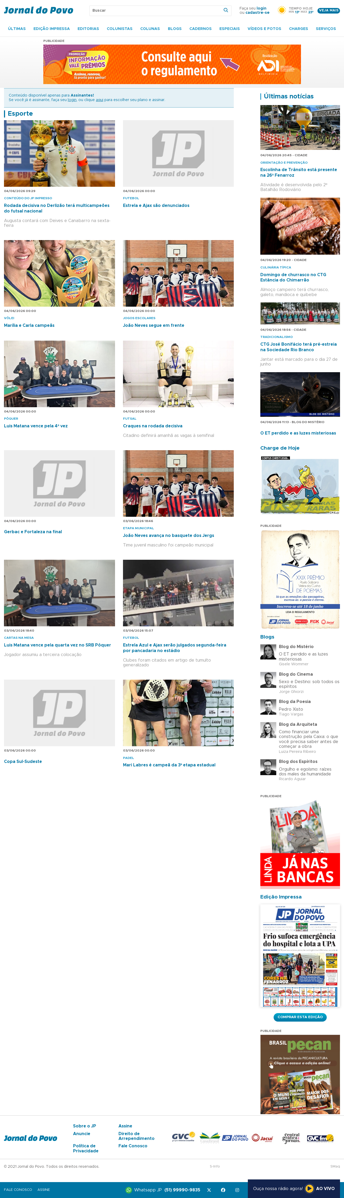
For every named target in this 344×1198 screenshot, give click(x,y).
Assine (125, 1126)
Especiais (229, 29)
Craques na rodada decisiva (152, 426)
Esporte (20, 114)
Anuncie (81, 1134)
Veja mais (328, 10)
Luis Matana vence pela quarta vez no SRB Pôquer (57, 645)
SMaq (335, 1166)
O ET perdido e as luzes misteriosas (298, 433)
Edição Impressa (51, 29)
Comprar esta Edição (300, 1017)
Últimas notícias (289, 96)
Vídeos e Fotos (264, 29)
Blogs (175, 29)
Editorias (88, 29)
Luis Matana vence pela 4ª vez (36, 426)
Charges (298, 29)
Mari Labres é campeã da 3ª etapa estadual (169, 765)
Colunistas (120, 29)
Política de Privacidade (86, 1148)
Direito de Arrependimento (136, 1136)
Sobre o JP (84, 1126)
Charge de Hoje (280, 448)
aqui (99, 100)
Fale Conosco (132, 1146)
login (261, 8)
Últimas (17, 29)
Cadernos (200, 29)
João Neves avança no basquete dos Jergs (168, 535)
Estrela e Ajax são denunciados (156, 205)
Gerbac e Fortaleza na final (33, 532)
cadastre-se (257, 13)
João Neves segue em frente (153, 325)
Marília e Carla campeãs (29, 325)
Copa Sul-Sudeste (23, 761)
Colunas (150, 29)
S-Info (215, 1166)
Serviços (326, 29)
